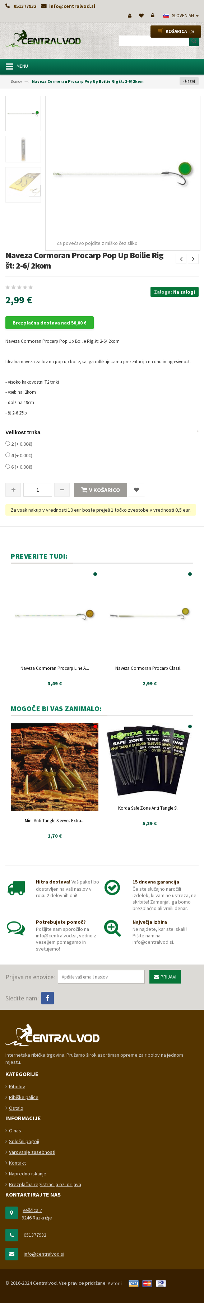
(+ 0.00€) (18, 444)
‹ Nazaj (189, 81)
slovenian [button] (181, 16)
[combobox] (156, 40)
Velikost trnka (23, 432)
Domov (16, 81)
